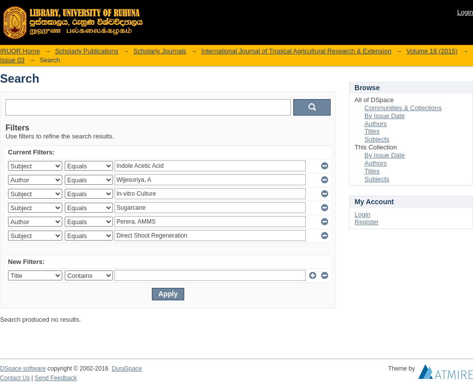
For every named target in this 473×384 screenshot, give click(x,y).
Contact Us (15, 378)
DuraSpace (126, 368)
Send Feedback (56, 378)
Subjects (376, 139)
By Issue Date (384, 116)
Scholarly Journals (159, 51)
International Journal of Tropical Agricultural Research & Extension (296, 51)
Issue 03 (12, 60)
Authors (375, 124)
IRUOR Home (20, 51)
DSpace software (23, 368)
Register (366, 222)
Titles (372, 131)
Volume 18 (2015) (432, 51)
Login (465, 12)
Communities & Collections (403, 108)
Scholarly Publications (86, 51)
